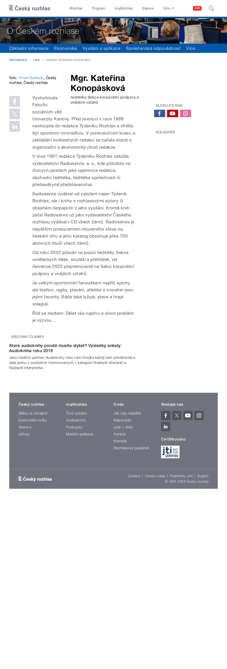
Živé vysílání (76, 526)
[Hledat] (211, 8)
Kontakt (120, 553)
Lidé (36, 60)
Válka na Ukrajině (33, 526)
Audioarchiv (76, 533)
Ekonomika (65, 48)
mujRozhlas (124, 8)
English (202, 588)
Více (192, 48)
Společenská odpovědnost (153, 48)
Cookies (134, 588)
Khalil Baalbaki (31, 131)
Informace (18, 60)
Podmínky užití (181, 588)
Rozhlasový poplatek (131, 560)
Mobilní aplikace (79, 546)
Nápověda (122, 533)
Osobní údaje (155, 588)
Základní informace (29, 48)
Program (98, 8)
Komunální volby (33, 533)
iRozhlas (76, 8)
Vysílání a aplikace (101, 48)
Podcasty (74, 539)
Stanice (148, 8)
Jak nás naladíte (127, 526)
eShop (24, 546)
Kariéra (120, 546)
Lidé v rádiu (124, 539)
